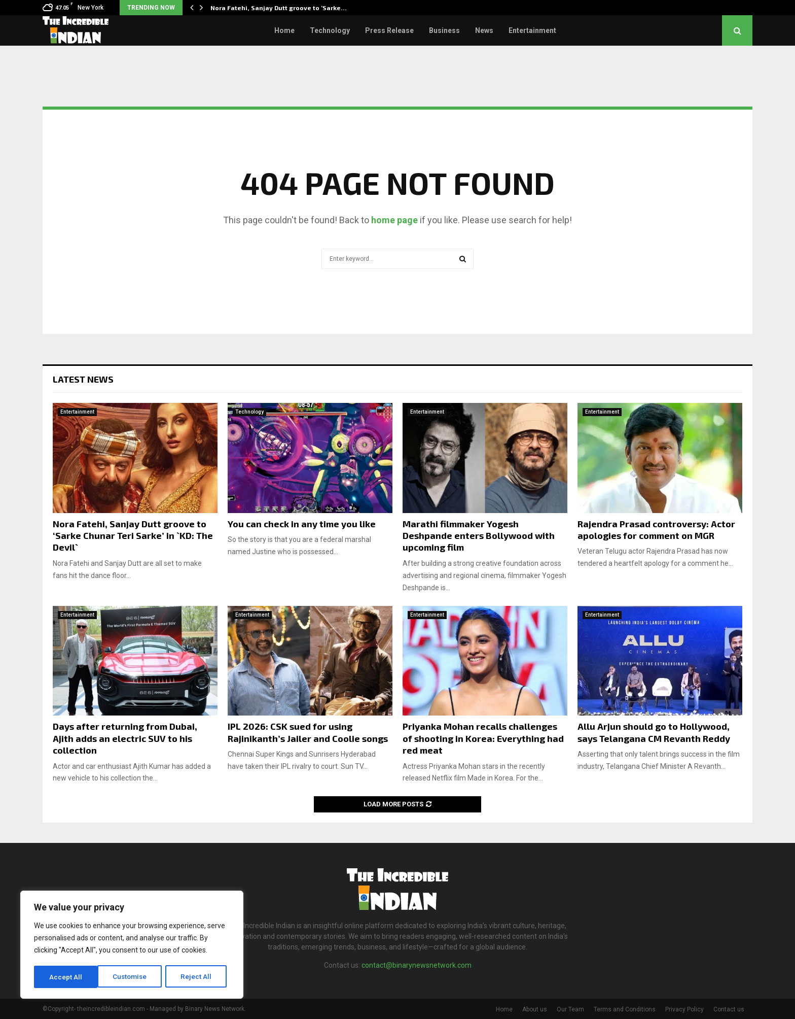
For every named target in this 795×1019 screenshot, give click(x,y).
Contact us (728, 1009)
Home (284, 30)
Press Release (389, 30)
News (484, 30)
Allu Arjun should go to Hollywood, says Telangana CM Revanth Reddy (653, 732)
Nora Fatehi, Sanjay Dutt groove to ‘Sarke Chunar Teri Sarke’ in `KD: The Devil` (133, 535)
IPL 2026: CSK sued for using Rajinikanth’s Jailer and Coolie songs (308, 732)
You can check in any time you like (302, 523)
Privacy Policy (684, 1009)
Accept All (198, 977)
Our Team (570, 1009)
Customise (67, 977)
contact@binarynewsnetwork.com (417, 965)
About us (534, 1009)
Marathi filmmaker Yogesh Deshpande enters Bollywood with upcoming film (479, 535)
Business (444, 30)
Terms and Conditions (625, 1009)
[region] (131, 945)
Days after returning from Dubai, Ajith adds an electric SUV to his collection (125, 738)
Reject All (133, 977)
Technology (330, 30)
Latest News (83, 379)
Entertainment (532, 30)
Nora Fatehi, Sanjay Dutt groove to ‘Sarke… (278, 7)
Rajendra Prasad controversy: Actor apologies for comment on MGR (656, 529)
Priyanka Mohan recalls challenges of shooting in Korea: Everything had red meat (483, 738)
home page (394, 220)
